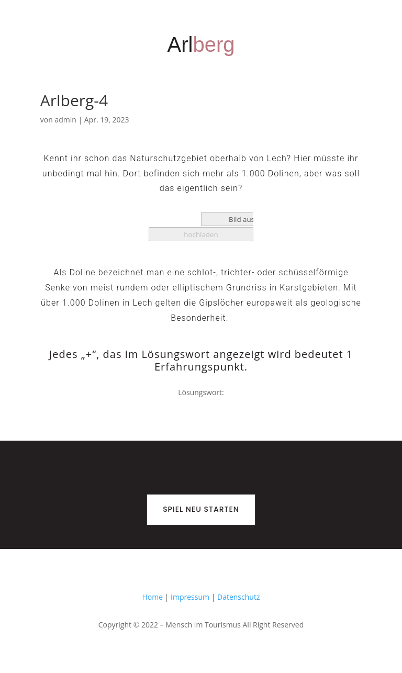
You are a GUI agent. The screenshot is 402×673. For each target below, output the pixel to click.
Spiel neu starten (201, 509)
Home (152, 597)
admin (65, 120)
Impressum (190, 597)
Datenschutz (238, 597)
